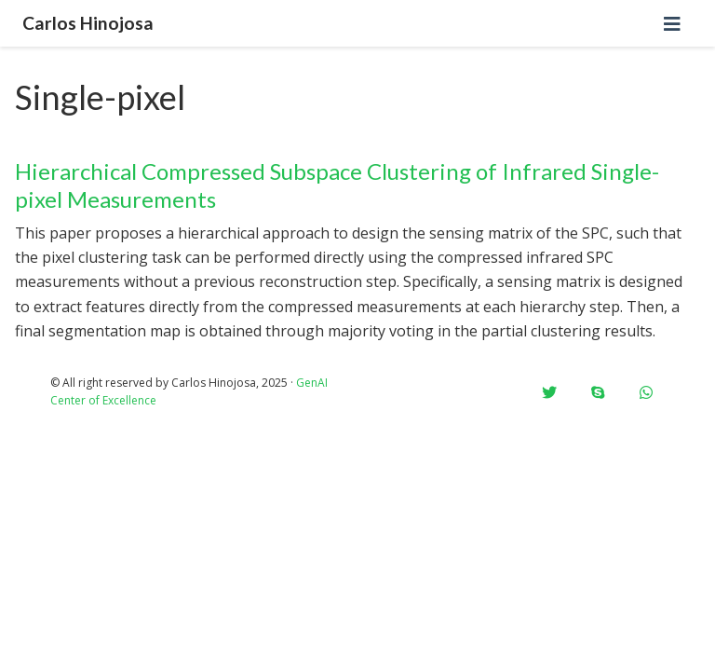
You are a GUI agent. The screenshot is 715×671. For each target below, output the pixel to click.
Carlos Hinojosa (88, 23)
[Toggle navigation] (672, 23)
